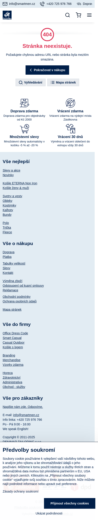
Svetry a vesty (12, 196)
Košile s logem (13, 347)
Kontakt (8, 273)
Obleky (7, 201)
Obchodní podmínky (16, 296)
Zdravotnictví (11, 377)
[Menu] (89, 15)
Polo (6, 223)
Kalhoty (8, 210)
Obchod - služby (14, 387)
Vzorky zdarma (13, 364)
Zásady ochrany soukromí (20, 491)
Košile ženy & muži (16, 188)
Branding (9, 355)
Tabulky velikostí (14, 263)
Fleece (7, 232)
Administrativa (12, 382)
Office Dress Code (15, 333)
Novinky (8, 175)
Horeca (8, 373)
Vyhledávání (30, 82)
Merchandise (11, 360)
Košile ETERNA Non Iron (20, 183)
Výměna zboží (12, 281)
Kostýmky (9, 205)
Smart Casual (12, 338)
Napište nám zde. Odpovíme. (23, 407)
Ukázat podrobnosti (49, 513)
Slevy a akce (11, 170)
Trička (7, 227)
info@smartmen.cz (26, 415)
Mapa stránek (63, 82)
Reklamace (10, 290)
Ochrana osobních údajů (20, 301)
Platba (7, 257)
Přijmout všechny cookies (69, 503)
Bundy (7, 214)
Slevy (6, 268)
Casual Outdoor (13, 342)
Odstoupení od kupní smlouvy (23, 285)
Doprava (8, 252)
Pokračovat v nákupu (46, 70)
